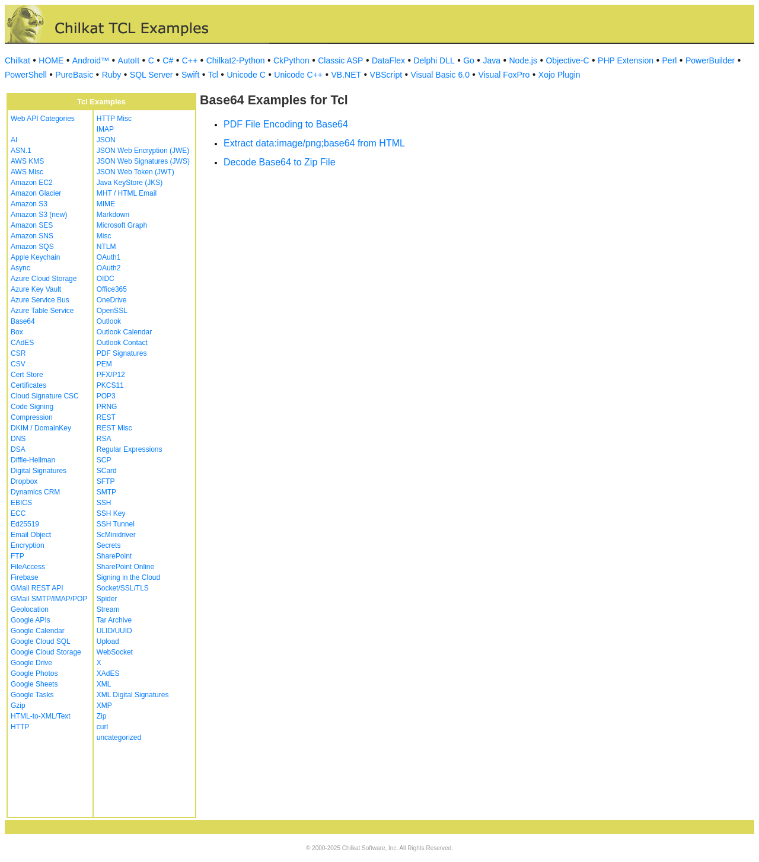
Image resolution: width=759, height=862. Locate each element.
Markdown (113, 214)
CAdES (22, 343)
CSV (18, 364)
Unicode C (246, 74)
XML (104, 684)
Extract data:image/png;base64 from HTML (314, 143)
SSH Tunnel (116, 524)
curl (102, 727)
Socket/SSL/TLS (123, 588)
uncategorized (119, 737)
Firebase (25, 577)
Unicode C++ (298, 74)
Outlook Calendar (124, 332)
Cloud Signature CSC (45, 396)
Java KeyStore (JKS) (129, 182)
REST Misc (114, 428)
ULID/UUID (114, 631)
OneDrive (112, 300)
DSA (18, 449)
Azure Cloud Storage (43, 278)
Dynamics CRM (35, 492)
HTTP (20, 727)
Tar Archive (114, 620)
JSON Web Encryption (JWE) (143, 150)
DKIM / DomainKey (41, 428)
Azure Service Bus (40, 300)
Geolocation (30, 609)
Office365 (112, 289)
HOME (51, 60)
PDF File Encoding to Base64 (286, 124)
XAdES (108, 673)
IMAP (105, 129)
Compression (32, 417)
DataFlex (388, 60)
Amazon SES (32, 225)
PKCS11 (110, 385)
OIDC (105, 278)
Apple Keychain (35, 257)
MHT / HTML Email (127, 193)
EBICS (21, 503)
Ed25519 (25, 524)
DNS (18, 439)
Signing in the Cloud (128, 577)
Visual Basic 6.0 (440, 74)
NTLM (106, 246)
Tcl (213, 74)
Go (468, 60)
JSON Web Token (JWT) (135, 172)
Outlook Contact (122, 343)
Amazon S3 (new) (39, 214)
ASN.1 (21, 150)
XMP (104, 705)
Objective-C (567, 60)
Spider (107, 599)
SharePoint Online (125, 567)
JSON (106, 140)
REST (106, 417)
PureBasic (74, 74)
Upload (108, 641)
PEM (104, 364)
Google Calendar (38, 631)
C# (167, 60)
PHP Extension (625, 60)
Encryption (27, 545)
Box (17, 332)
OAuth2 (109, 268)
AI (14, 140)
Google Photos (34, 673)
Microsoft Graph (122, 225)
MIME (106, 204)
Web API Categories (43, 118)
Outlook (109, 321)
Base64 (23, 321)
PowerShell (26, 74)
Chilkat (17, 60)
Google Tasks (32, 695)
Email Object (31, 535)
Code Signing (32, 407)
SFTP (106, 481)
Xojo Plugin (559, 74)
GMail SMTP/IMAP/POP (49, 599)
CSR (18, 353)
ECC (18, 513)
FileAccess (28, 567)
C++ (189, 60)
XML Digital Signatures (133, 695)
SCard (107, 471)
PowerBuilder (710, 60)
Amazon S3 (29, 204)
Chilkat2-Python (235, 60)
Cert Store (27, 375)
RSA (104, 439)
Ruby (112, 74)
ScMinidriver (116, 535)
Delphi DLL (433, 60)
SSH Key (111, 513)
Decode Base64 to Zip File (280, 162)
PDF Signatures (122, 353)
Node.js (523, 60)
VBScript (386, 74)
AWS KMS (27, 161)
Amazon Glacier (36, 193)
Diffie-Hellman (33, 460)
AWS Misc (27, 172)
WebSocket (115, 652)
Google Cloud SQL (41, 641)
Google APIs (30, 620)
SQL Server (151, 74)
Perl (669, 60)
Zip (102, 716)
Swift (190, 74)
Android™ (90, 60)
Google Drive (31, 663)
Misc (104, 236)
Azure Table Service (42, 311)
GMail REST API (37, 588)
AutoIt (129, 60)
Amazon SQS (32, 246)
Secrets (109, 545)
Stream (108, 609)
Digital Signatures (38, 471)
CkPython (291, 60)
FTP (17, 556)
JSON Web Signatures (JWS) (143, 161)
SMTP (106, 492)
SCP (104, 460)
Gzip (18, 705)
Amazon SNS (32, 236)
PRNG (107, 407)
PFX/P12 (111, 375)
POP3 (106, 396)
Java (491, 60)
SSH (104, 503)
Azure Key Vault (36, 289)
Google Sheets (34, 684)
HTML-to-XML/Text (41, 716)
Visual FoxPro (504, 74)
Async (20, 268)
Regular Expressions (129, 449)
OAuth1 (109, 257)
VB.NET (346, 74)
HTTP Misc (114, 118)
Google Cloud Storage (46, 652)
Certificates (28, 385)
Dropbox (24, 481)
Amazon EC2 (32, 182)
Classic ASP (340, 60)
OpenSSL (112, 311)
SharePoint (114, 556)
